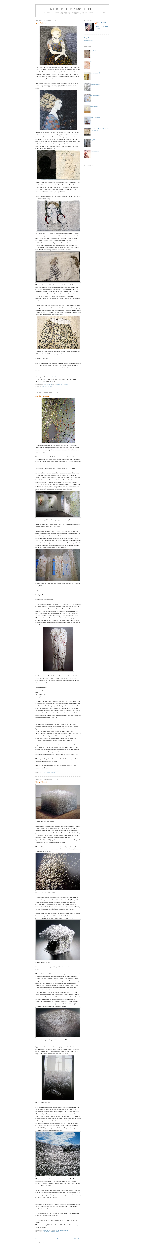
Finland (44, 386)
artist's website (54, 377)
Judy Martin (101, 22)
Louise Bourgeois (95, 84)
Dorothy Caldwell (95, 51)
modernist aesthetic (72, 9)
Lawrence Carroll (95, 73)
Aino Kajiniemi (41, 23)
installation (45, 772)
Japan (53, 772)
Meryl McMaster (95, 117)
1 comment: (64, 771)
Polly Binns (93, 140)
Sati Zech (92, 62)
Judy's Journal (88, 38)
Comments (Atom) (48, 1243)
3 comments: (65, 384)
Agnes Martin (94, 106)
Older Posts (77, 1239)
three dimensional (53, 1231)
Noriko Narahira (42, 396)
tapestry (51, 386)
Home (58, 1239)
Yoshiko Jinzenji (94, 95)
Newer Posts (39, 1239)
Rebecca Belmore (95, 151)
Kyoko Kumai (41, 782)
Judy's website (88, 40)
